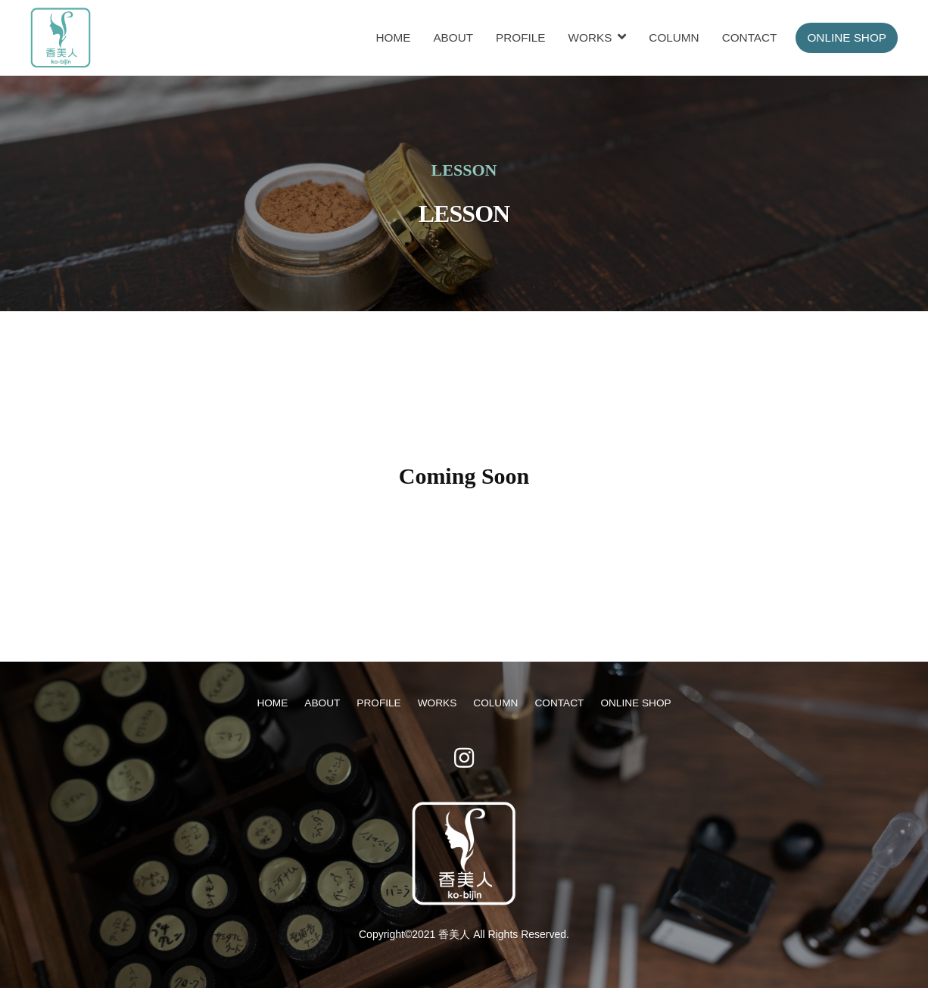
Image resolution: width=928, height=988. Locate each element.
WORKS (590, 37)
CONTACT (749, 37)
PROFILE (520, 37)
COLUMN (674, 37)
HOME (392, 37)
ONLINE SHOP (846, 37)
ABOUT (453, 37)
